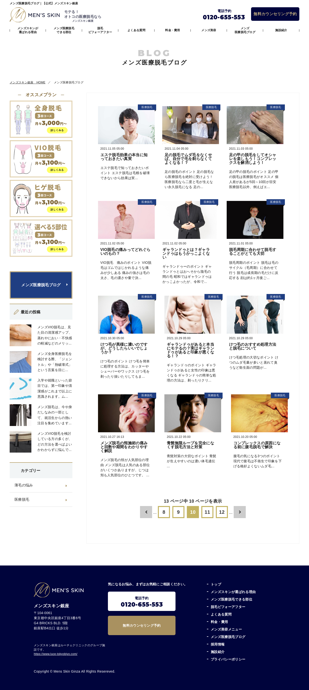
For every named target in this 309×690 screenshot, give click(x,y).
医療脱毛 (21, 499)
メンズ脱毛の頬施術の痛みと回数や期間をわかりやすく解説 (124, 447)
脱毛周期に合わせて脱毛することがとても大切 (252, 252)
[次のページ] (240, 512)
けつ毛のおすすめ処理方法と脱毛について (252, 346)
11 (207, 512)
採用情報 (218, 644)
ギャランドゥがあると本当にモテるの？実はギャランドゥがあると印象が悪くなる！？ (190, 350)
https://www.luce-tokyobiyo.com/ (55, 654)
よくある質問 (136, 30)
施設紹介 (281, 30)
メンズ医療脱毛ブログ (245, 30)
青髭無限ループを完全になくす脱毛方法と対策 (190, 445)
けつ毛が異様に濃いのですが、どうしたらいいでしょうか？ (124, 348)
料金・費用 (172, 30)
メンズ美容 (208, 30)
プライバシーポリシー (228, 659)
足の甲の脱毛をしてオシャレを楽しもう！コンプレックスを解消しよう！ (252, 159)
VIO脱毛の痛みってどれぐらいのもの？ (125, 252)
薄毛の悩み (23, 485)
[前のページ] (146, 512)
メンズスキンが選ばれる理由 (27, 30)
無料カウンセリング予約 (275, 14)
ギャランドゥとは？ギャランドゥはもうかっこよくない (186, 253)
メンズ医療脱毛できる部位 (64, 30)
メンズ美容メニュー (226, 629)
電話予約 (142, 602)
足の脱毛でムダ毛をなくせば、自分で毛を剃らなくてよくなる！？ (188, 159)
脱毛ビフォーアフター (100, 30)
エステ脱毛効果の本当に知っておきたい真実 (124, 157)
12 (222, 512)
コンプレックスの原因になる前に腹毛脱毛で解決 (257, 445)
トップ (216, 584)
